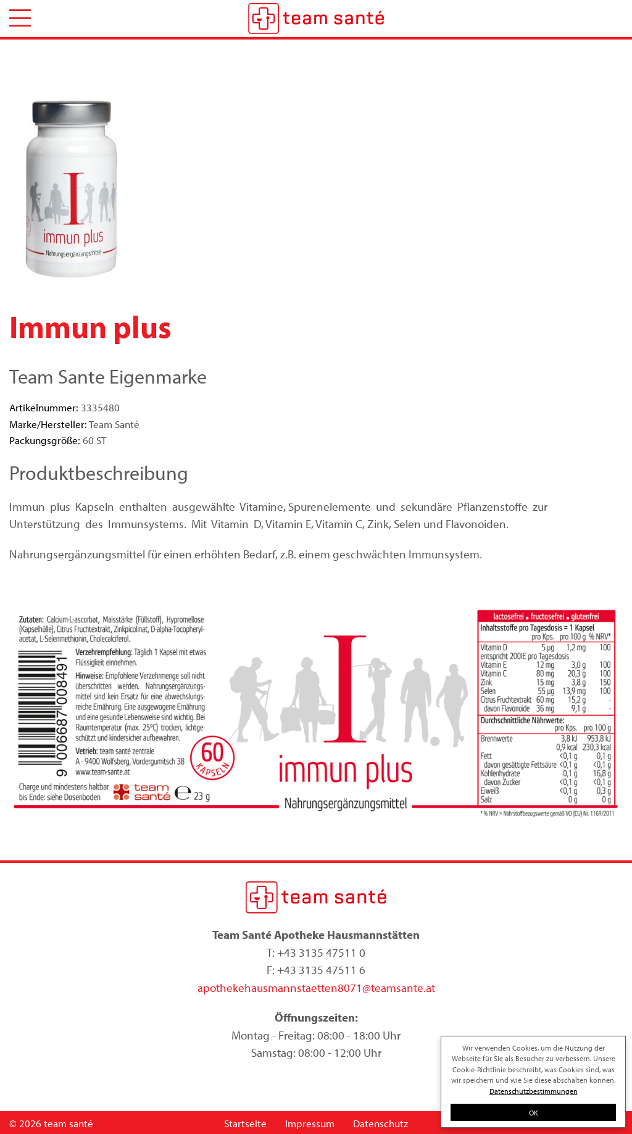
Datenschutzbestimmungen (533, 1091)
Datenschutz (380, 1123)
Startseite (245, 1123)
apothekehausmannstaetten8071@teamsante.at (316, 987)
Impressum (310, 1123)
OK (533, 1112)
